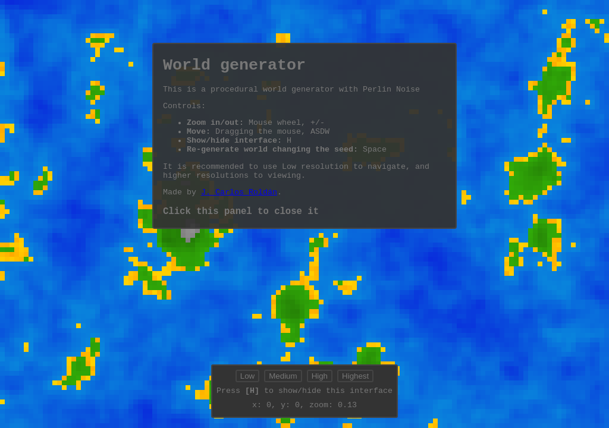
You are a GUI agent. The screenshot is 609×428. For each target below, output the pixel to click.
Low (247, 377)
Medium (283, 377)
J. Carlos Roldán (239, 211)
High (320, 377)
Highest (355, 377)
